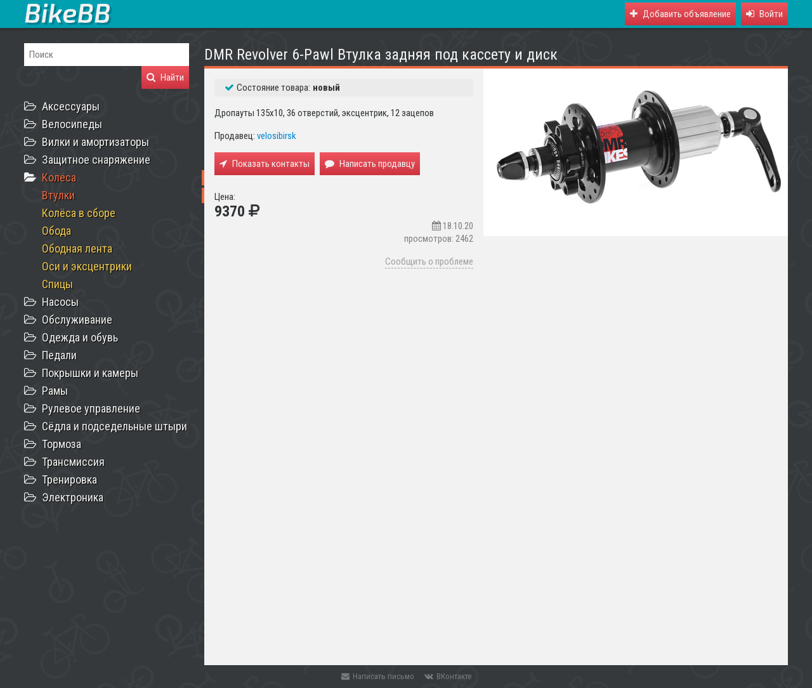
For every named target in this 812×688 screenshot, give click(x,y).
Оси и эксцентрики (87, 266)
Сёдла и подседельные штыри (114, 426)
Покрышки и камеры (90, 373)
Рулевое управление (91, 408)
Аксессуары (71, 106)
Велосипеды (72, 124)
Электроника (72, 497)
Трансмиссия (73, 461)
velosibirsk (276, 136)
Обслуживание (77, 319)
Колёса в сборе (78, 213)
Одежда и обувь (80, 337)
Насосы (60, 301)
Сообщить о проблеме (429, 261)
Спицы (57, 284)
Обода (56, 230)
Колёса (59, 177)
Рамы (55, 390)
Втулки (58, 195)
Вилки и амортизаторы (95, 142)
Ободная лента (77, 248)
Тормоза (61, 444)
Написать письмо (377, 676)
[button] (764, 14)
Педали (59, 355)
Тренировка (69, 479)
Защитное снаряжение (96, 159)
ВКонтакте (447, 676)
